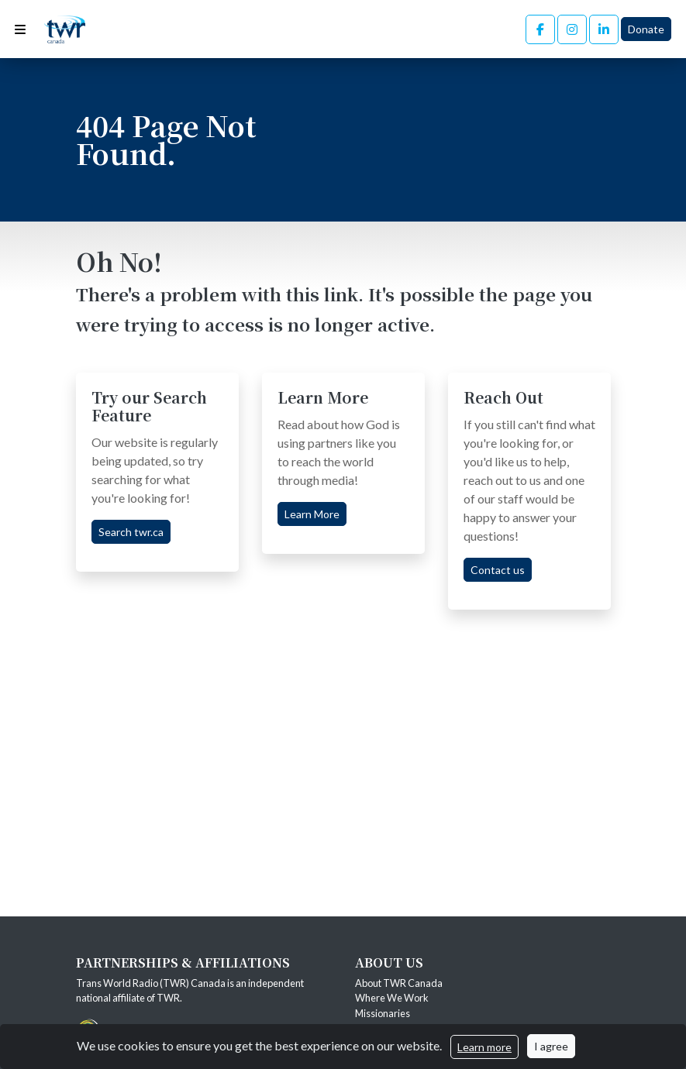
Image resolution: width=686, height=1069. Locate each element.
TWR (168, 998)
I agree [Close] (551, 1046)
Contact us (498, 569)
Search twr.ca (131, 531)
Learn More (312, 514)
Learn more (484, 1047)
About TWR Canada (399, 983)
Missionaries (383, 1013)
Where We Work (392, 998)
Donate (646, 29)
